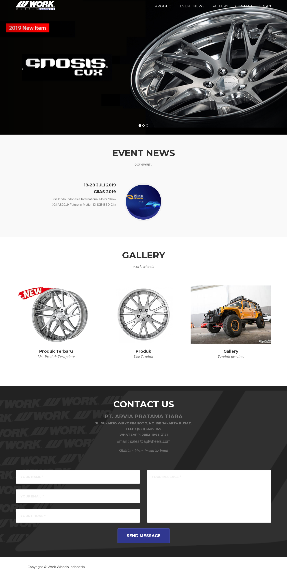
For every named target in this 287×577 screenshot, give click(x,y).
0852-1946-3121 (154, 435)
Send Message (144, 535)
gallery (219, 11)
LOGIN (265, 11)
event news (192, 11)
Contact (243, 11)
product (164, 11)
